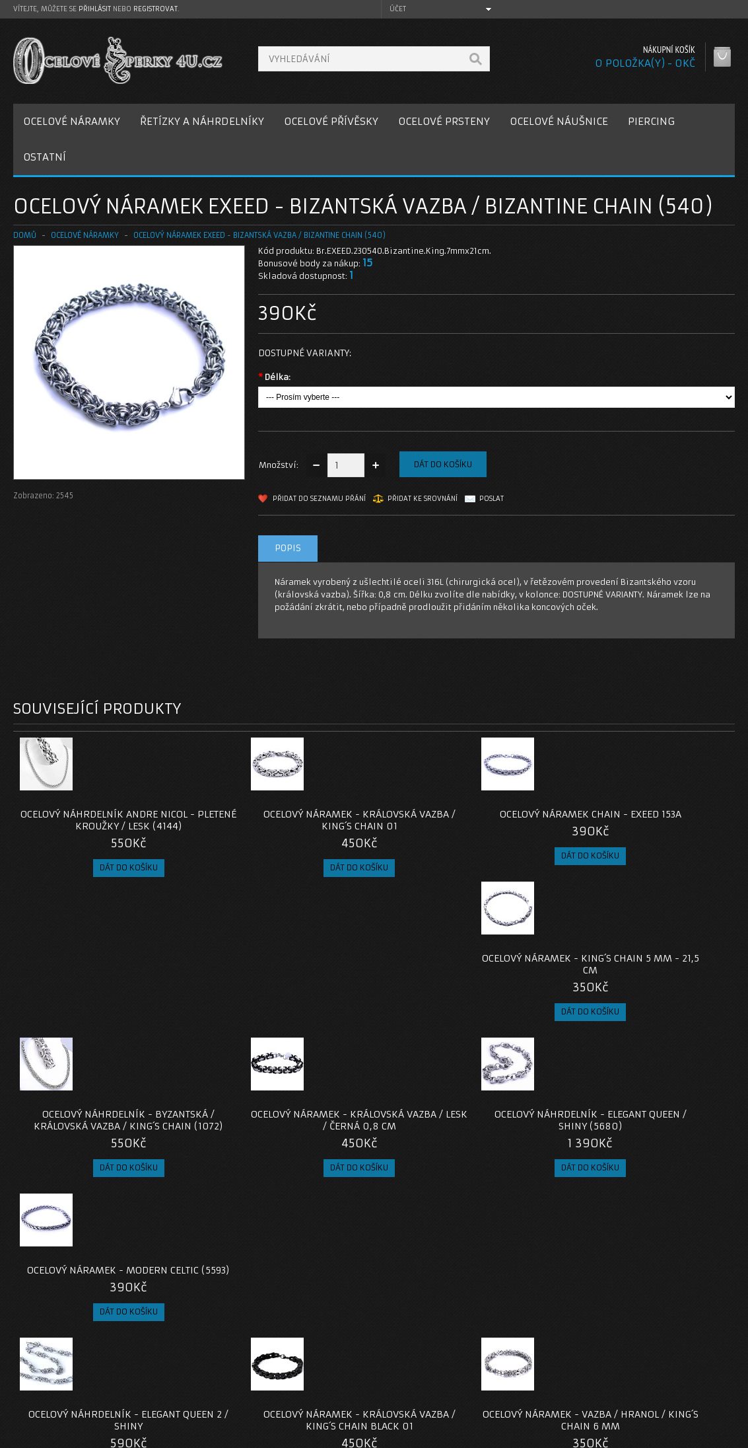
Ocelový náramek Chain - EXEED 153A (464, 820)
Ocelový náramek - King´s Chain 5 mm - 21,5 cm (644, 820)
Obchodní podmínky (65, 1380)
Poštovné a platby (61, 1364)
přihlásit (95, 9)
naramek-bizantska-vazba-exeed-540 (88, 1252)
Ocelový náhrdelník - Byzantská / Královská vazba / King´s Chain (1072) (103, 982)
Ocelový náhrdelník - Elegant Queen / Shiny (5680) (464, 976)
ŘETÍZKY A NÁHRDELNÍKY (202, 121)
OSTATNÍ (44, 157)
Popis (288, 548)
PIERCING (651, 121)
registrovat (155, 9)
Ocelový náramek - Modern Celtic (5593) (644, 976)
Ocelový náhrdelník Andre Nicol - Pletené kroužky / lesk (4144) (103, 820)
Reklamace (292, 1364)
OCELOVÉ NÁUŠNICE (559, 121)
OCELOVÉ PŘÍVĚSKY (331, 121)
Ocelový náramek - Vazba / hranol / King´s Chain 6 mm (464, 1144)
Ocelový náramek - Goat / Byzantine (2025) (644, 1144)
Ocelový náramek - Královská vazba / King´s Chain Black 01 (283, 1144)
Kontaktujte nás (301, 1348)
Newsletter (537, 1395)
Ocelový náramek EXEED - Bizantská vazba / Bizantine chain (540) (259, 235)
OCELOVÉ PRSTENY (444, 121)
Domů (24, 235)
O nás (35, 1348)
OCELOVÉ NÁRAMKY (71, 121)
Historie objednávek (556, 1364)
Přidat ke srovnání (423, 498)
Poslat (491, 498)
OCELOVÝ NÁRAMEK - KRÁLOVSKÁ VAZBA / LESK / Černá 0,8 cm (283, 976)
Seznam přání (542, 1380)
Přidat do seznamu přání (319, 498)
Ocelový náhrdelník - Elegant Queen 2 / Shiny (104, 1144)
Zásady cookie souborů (72, 1395)
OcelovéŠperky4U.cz (64, 1435)
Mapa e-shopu (299, 1380)
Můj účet (532, 1348)
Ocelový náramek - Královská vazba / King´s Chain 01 (283, 820)
